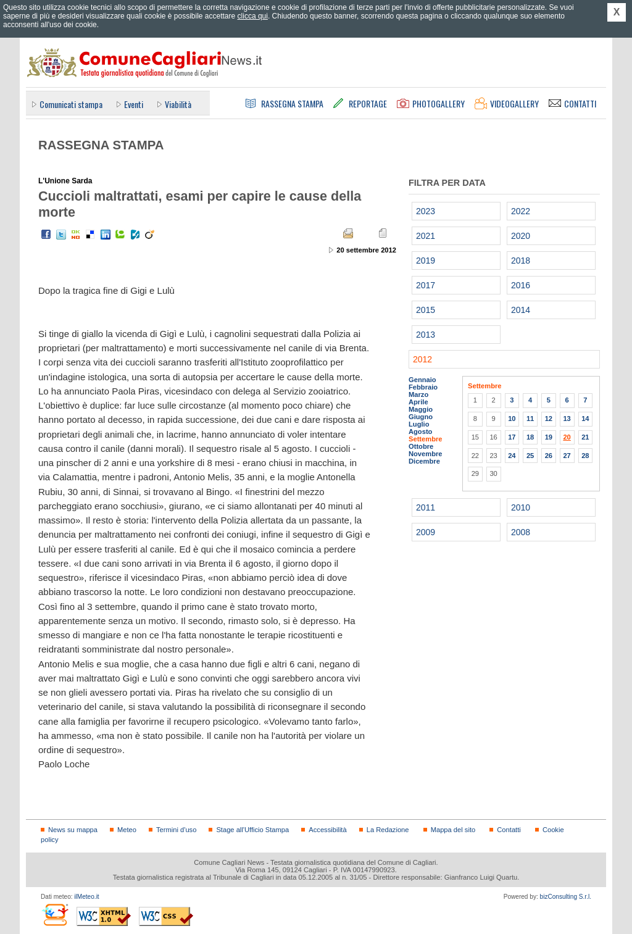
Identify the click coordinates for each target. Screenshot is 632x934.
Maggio (421, 409)
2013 (425, 335)
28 (585, 455)
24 (511, 455)
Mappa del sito (453, 829)
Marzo (418, 394)
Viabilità (178, 104)
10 (511, 418)
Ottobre (421, 446)
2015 (425, 310)
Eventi (133, 104)
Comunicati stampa (71, 104)
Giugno (421, 416)
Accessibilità (327, 829)
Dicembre (424, 461)
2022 (520, 211)
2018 (520, 260)
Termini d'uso (176, 829)
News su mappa (73, 829)
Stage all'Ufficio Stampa (252, 829)
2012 (422, 359)
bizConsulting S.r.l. (565, 896)
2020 (520, 236)
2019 (425, 260)
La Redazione (388, 829)
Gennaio (422, 379)
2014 (520, 310)
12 (548, 418)
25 (530, 455)
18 (530, 437)
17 (511, 437)
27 (566, 455)
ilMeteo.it (86, 896)
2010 (520, 507)
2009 (425, 532)
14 (585, 418)
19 (548, 437)
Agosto (420, 431)
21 (585, 437)
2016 (520, 285)
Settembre (426, 439)
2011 (425, 507)
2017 (425, 285)
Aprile (418, 402)
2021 (425, 236)
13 (566, 418)
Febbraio (423, 387)
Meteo (126, 829)
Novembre (426, 453)
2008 (520, 532)
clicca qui (253, 16)
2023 (425, 211)
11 (530, 418)
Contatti (508, 829)
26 (548, 455)
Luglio (419, 424)
